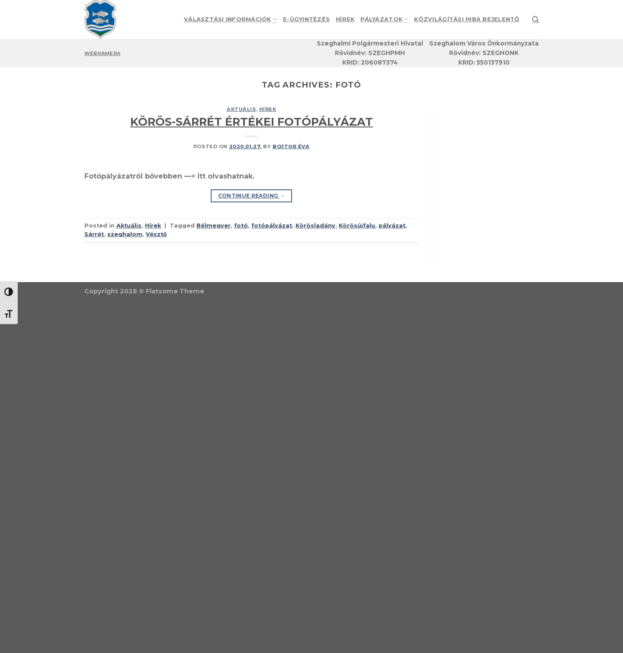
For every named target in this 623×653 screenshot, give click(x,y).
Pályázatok (384, 19)
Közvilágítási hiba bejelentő (466, 19)
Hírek (345, 19)
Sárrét (94, 234)
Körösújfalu (357, 225)
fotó (241, 225)
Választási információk (230, 19)
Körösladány (315, 225)
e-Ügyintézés (306, 19)
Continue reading (252, 196)
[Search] (535, 19)
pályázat (392, 225)
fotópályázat (271, 225)
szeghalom (124, 234)
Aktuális (241, 109)
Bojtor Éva (291, 146)
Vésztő (156, 234)
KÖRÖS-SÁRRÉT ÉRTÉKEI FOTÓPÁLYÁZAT (251, 121)
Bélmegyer (213, 225)
